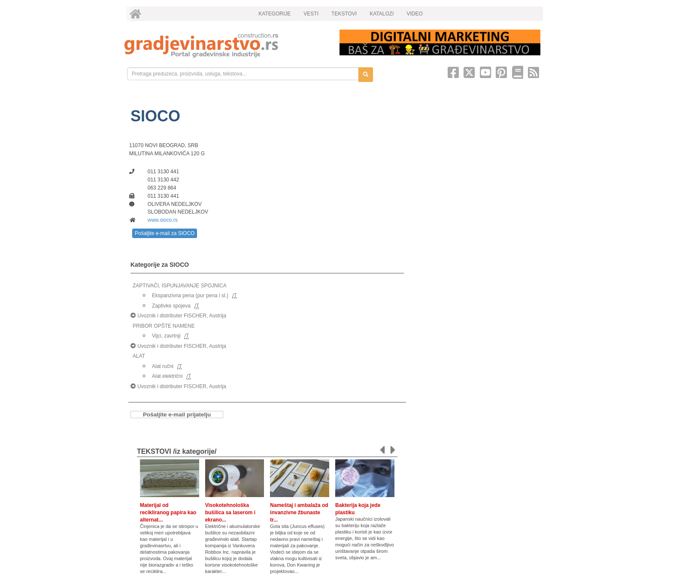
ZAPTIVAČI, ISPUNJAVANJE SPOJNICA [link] (180, 286)
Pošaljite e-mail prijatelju (177, 414)
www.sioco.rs (163, 220)
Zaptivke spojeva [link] (171, 306)
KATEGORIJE (274, 14)
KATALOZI (382, 14)
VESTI (310, 14)
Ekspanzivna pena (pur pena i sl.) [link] (190, 296)
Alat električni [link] (167, 376)
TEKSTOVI (344, 14)
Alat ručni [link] (162, 366)
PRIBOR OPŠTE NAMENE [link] (164, 326)
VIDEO (414, 14)
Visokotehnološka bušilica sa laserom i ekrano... (230, 512)
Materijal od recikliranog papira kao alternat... (168, 512)
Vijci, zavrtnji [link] (166, 336)
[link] (226, 45)
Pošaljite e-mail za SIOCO (164, 233)
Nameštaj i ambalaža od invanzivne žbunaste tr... (299, 512)
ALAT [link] (139, 356)
